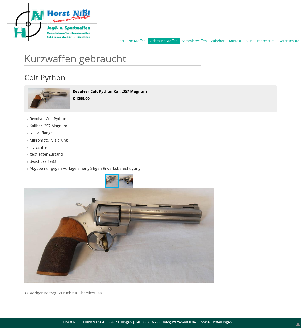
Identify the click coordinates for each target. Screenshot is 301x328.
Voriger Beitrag (43, 292)
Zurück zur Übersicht (77, 292)
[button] (126, 181)
